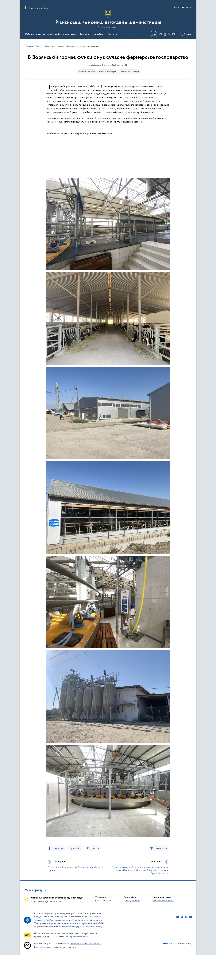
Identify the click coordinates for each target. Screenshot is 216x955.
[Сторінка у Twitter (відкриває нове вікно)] (169, 34)
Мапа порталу (34, 890)
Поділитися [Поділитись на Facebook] (57, 848)
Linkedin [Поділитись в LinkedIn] (77, 848)
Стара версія (184, 7)
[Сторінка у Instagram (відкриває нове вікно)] (165, 34)
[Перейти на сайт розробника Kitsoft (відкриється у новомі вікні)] (167, 943)
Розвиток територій (107, 72)
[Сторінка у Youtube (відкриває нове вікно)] (173, 34)
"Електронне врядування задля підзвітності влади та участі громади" (66, 923)
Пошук (187, 34)
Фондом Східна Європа (45, 917)
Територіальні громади (129, 72)
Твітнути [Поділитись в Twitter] (94, 848)
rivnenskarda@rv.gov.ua (163, 901)
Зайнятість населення (86, 72)
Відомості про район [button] (91, 34)
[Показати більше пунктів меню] (133, 34)
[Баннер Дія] (153, 34)
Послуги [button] (112, 34)
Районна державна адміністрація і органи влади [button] (50, 34)
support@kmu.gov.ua (79, 937)
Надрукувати (160, 848)
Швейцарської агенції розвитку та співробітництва (81, 927)
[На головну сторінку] (108, 19)
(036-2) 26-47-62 (132, 901)
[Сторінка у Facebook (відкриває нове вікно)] (160, 34)
